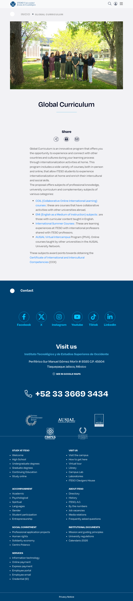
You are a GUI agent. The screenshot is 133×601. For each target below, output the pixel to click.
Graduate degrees (22, 468)
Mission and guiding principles (86, 532)
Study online (19, 476)
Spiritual (17, 502)
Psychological (20, 498)
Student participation (24, 514)
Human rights (20, 536)
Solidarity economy (23, 540)
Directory (74, 493)
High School (19, 459)
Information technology (26, 558)
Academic (18, 493)
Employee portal (21, 570)
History (73, 498)
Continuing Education (24, 472)
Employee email (21, 574)
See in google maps (67, 374)
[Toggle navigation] (120, 3)
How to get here (78, 459)
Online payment (21, 562)
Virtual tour (75, 463)
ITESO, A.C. (75, 502)
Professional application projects (31, 532)
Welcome (17, 455)
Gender (16, 510)
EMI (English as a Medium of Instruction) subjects (66, 214)
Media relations (77, 514)
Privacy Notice (66, 596)
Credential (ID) (20, 579)
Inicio (25, 14)
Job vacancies (77, 510)
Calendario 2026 (78, 540)
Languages (18, 506)
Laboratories (76, 476)
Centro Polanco (21, 544)
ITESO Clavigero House (82, 480)
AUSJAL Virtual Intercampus (53, 237)
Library (72, 468)
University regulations (81, 536)
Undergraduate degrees (26, 463)
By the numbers (78, 506)
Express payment (22, 566)
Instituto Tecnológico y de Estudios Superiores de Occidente (66, 354)
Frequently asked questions (85, 519)
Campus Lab (76, 472)
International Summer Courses (55, 223)
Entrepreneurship (22, 519)
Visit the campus (78, 455)
